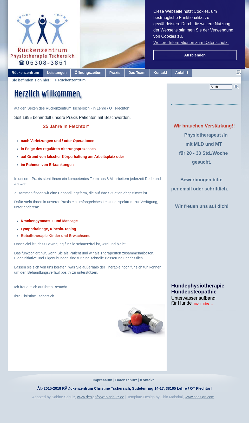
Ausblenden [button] (195, 55)
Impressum (102, 380)
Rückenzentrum (72, 80)
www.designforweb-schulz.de (100, 397)
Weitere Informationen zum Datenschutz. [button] (191, 42)
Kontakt (147, 380)
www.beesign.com (199, 397)
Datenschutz (126, 380)
